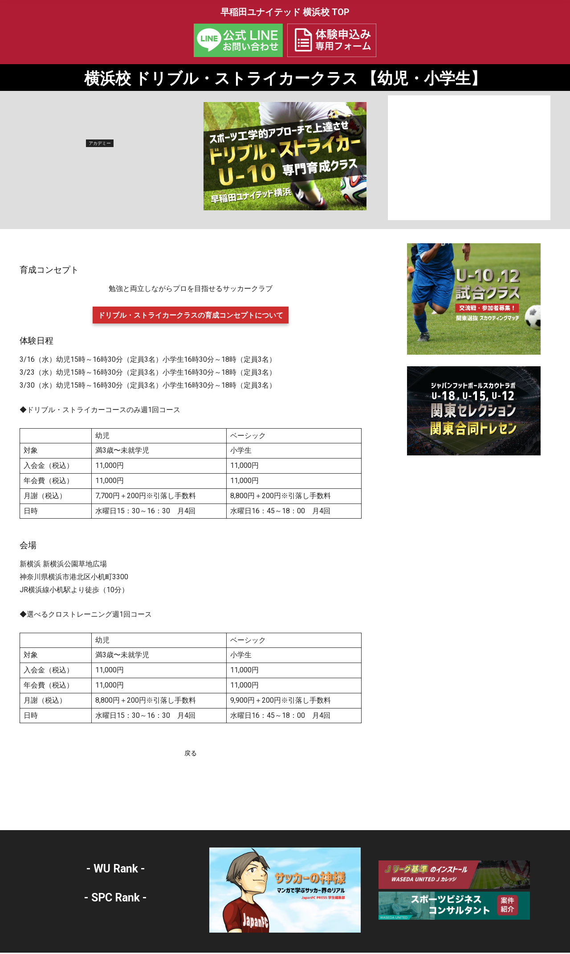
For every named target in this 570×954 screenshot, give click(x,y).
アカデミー (100, 144)
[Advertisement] (469, 159)
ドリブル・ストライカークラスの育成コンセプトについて (190, 317)
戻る (190, 754)
